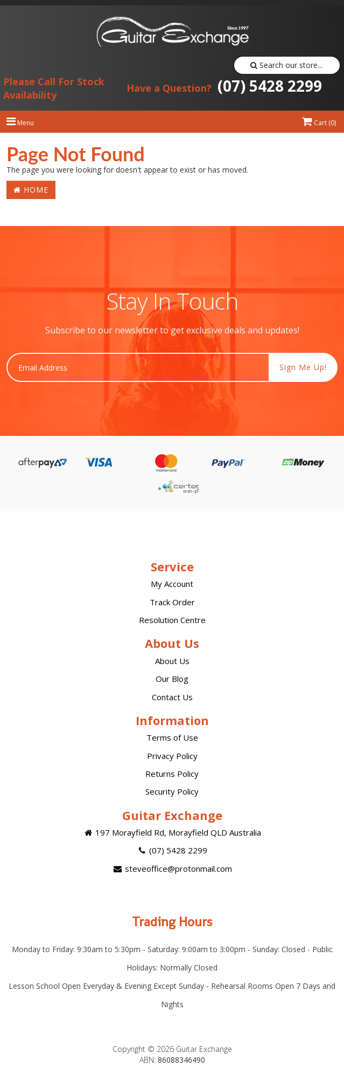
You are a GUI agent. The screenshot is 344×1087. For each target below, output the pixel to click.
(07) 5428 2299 (224, 86)
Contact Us (172, 697)
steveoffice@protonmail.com (171, 868)
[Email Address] (137, 367)
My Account (172, 583)
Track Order (172, 602)
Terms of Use (172, 737)
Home (30, 189)
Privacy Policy (172, 755)
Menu (20, 122)
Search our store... (286, 65)
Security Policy (172, 791)
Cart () (319, 122)
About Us (172, 660)
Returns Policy (172, 773)
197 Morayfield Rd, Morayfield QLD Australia (172, 832)
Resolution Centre (172, 619)
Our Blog (172, 678)
